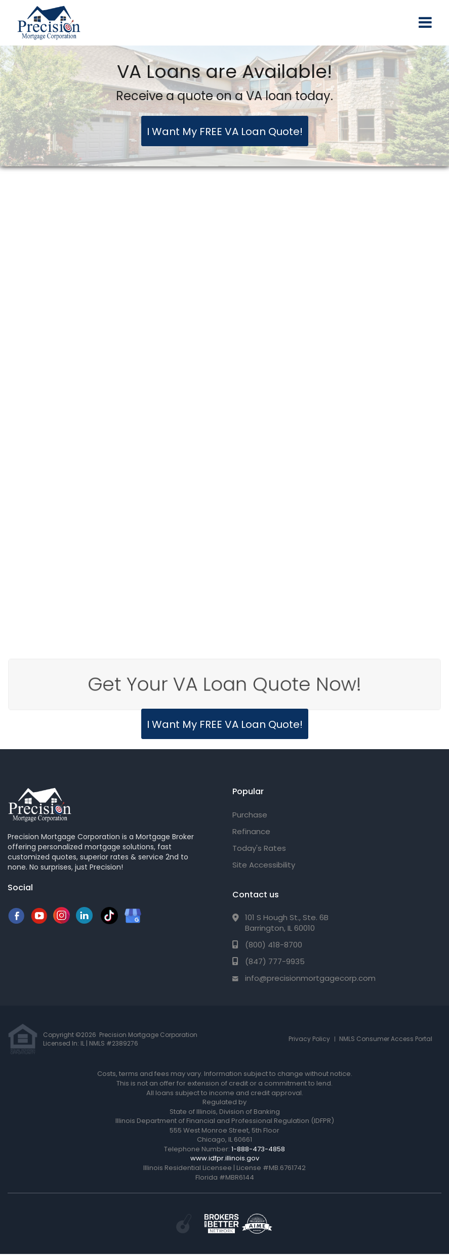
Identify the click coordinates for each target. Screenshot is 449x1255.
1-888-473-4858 (258, 1149)
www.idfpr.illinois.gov (224, 1158)
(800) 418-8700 (273, 944)
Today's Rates (259, 848)
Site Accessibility (263, 864)
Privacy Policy (309, 1038)
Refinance (251, 831)
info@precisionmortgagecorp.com (310, 978)
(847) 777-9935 (275, 961)
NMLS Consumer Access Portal (385, 1038)
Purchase (249, 814)
